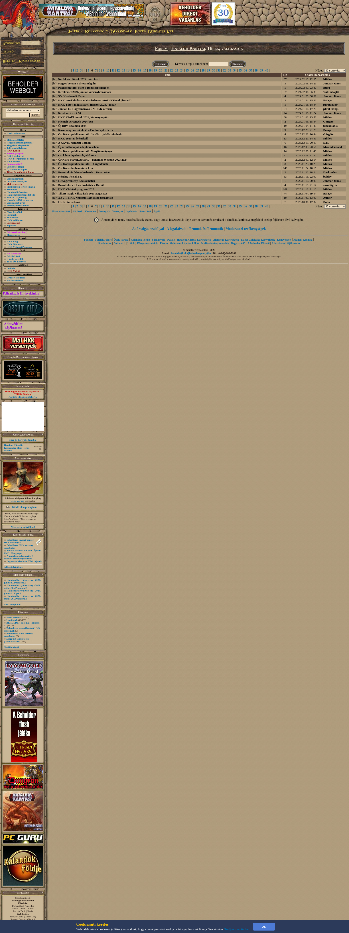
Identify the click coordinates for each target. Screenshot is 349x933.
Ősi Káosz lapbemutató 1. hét (76, 168)
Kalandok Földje (140, 239)
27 (197, 70)
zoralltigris (330, 185)
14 (128, 70)
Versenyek (117, 211)
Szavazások (13, 217)
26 (192, 70)
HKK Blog (12, 241)
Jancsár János (332, 83)
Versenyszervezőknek (18, 205)
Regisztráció (238, 243)
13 (123, 70)
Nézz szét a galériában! (23, 527)
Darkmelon (330, 172)
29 (208, 70)
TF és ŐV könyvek (16, 261)
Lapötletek (12, 620)
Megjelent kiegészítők (18, 145)
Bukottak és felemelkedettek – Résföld (81, 185)
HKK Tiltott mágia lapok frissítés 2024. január (87, 104)
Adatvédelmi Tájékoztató (13, 326)
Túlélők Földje (103, 239)
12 (118, 70)
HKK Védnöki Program (19, 247)
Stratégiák (104, 211)
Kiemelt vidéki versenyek (20, 200)
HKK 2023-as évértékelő (73, 138)
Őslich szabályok (15, 156)
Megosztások (13, 234)
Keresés (237, 64)
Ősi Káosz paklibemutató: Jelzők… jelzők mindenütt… (92, 134)
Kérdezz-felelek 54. (70, 113)
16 (139, 70)
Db (285, 75)
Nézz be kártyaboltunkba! (23, 439)
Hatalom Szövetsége (17, 192)
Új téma (160, 64)
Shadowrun (105, 243)
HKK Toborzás (14, 244)
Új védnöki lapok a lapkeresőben (78, 147)
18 (150, 70)
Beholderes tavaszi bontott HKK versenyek (19, 541)
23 (176, 70)
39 (261, 70)
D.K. (326, 142)
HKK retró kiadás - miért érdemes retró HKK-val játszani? (95, 100)
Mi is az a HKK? (15, 140)
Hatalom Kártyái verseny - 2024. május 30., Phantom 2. (22, 586)
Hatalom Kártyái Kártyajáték (194, 239)
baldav (327, 176)
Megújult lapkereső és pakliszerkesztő (16, 640)
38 (256, 70)
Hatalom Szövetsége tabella (21, 194)
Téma (166, 75)
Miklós (327, 79)
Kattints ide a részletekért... (22, 396)
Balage (327, 100)
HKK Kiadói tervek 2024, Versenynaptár (83, 117)
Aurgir (327, 197)
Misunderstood (332, 147)
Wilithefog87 (331, 92)
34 (234, 70)
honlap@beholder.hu (23, 900)
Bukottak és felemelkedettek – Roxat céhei (84, 172)
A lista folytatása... (13, 567)
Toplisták (11, 225)
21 (166, 70)
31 (219, 70)
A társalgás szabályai (148, 229)
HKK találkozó (14, 220)
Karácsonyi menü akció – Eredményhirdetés (85, 130)
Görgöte (328, 121)
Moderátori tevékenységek (245, 229)
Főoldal (88, 239)
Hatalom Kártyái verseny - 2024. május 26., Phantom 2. (22, 597)
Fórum (161, 48)
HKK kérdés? (13, 617)
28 (203, 70)
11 (113, 70)
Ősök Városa (17, 500)
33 (229, 70)
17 (144, 70)
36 (245, 70)
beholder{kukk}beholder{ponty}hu (191, 253)
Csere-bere (90, 211)
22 (171, 70)
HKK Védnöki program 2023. (76, 189)
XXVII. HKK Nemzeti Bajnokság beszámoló (85, 197)
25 (187, 70)
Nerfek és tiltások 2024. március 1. (79, 79)
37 (250, 70)
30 (213, 70)
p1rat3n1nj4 (331, 104)
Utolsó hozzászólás (317, 75)
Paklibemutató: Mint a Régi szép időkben (83, 87)
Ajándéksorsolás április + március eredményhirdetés (18, 557)
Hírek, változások (16, 133)
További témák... (12, 647)
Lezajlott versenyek (17, 181)
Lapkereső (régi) (15, 166)
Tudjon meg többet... (238, 929)
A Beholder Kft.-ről (259, 243)
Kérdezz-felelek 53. (70, 176)
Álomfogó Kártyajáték (226, 239)
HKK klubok (13, 161)
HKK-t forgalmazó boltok (20, 158)
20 (160, 70)
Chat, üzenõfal (14, 212)
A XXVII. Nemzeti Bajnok (74, 142)
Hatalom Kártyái (188, 48)
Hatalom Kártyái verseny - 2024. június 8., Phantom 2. (22, 581)
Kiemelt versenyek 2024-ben (75, 121)
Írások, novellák (15, 259)
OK (264, 926)
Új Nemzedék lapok (17, 169)
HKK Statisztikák (69, 202)
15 (134, 70)
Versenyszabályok (16, 202)
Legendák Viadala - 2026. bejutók (24, 561)
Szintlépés (12, 189)
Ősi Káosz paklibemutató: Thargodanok (83, 164)
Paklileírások (13, 256)
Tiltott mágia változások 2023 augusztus (83, 193)
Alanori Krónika (302, 239)
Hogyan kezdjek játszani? (20, 142)
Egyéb (157, 211)
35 (240, 70)
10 (107, 70)
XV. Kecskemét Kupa (71, 96)
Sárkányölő (158, 239)
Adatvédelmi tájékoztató (286, 243)
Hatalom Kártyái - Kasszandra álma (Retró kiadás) (17, 448)
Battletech (119, 243)
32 (224, 70)
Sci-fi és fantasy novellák (215, 243)
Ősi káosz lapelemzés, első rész (77, 155)
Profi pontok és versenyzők (21, 186)
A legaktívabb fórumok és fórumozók (194, 229)
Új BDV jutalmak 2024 (72, 125)
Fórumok (11, 214)
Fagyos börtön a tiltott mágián (76, 83)
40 (266, 70)
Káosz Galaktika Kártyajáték (258, 239)
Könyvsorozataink (147, 243)
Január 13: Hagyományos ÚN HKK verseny (85, 108)
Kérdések (78, 211)
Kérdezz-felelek (15, 280)
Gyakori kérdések (16, 277)
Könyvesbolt (284, 239)
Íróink (131, 243)
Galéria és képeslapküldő (184, 243)
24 (181, 70)
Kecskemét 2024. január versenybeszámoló (84, 92)
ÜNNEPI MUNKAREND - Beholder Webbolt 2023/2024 (92, 159)
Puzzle (171, 239)
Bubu (326, 87)
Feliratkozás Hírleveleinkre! (21, 293)
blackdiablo (330, 125)
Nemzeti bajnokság (17, 197)
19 (155, 70)
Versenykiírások (15, 178)
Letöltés (11, 268)
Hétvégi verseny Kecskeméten (76, 180)
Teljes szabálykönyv (17, 148)
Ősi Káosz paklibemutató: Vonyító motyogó (85, 151)
